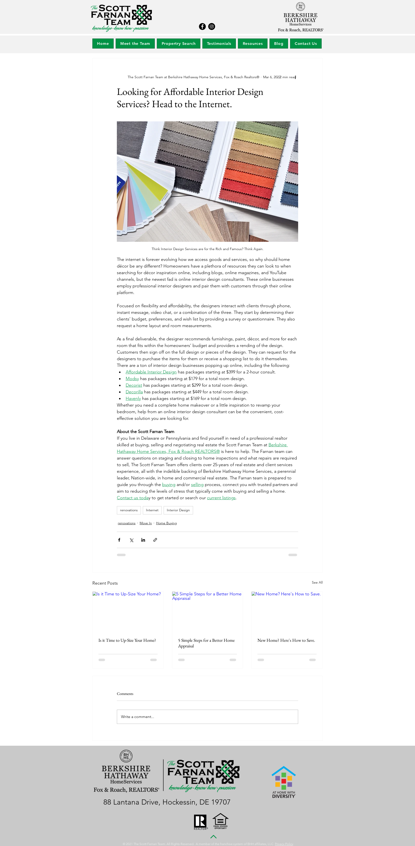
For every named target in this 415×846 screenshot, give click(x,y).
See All (317, 582)
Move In (146, 523)
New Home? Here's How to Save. (286, 640)
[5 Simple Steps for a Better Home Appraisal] (207, 611)
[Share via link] (155, 540)
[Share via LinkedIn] (143, 540)
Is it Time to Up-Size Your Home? (127, 640)
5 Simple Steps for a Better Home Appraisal (206, 643)
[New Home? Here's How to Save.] (287, 611)
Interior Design (178, 510)
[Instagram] (211, 26)
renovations (129, 510)
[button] (178, 43)
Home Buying (166, 523)
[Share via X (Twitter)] (131, 540)
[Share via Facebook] (119, 540)
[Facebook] (202, 26)
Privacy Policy (284, 844)
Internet (152, 510)
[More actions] (295, 77)
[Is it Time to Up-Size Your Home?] (128, 611)
